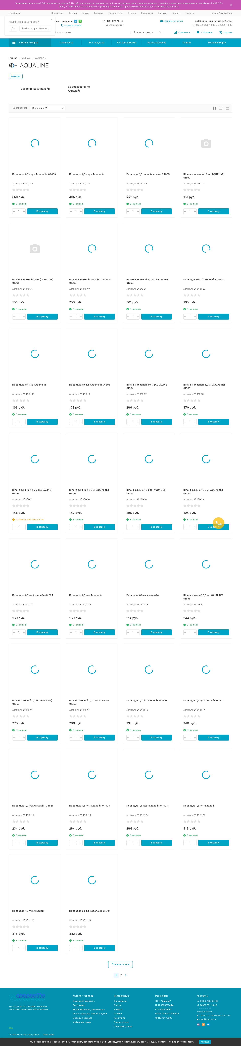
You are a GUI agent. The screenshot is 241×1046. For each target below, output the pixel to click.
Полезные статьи (123, 1026)
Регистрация (225, 13)
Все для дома (96, 42)
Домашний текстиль (84, 1001)
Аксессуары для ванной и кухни (90, 1013)
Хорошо (205, 1042)
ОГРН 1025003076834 (167, 1013)
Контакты (163, 13)
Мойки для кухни (82, 1022)
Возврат (98, 13)
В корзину (42, 211)
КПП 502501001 (163, 1009)
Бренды (177, 13)
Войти (213, 13)
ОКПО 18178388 (163, 1018)
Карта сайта (48, 1035)
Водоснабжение (156, 42)
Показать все (120, 964)
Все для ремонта (126, 42)
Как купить (119, 1018)
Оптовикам (147, 13)
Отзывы (132, 13)
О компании (57, 13)
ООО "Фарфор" (163, 1001)
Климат (187, 42)
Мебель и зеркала (82, 1018)
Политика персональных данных (24, 1035)
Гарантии (190, 13)
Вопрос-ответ (115, 13)
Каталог (16, 76)
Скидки (73, 13)
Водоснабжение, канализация (89, 1009)
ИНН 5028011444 (164, 1005)
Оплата (85, 13)
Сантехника (66, 42)
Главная (13, 58)
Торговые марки (217, 42)
